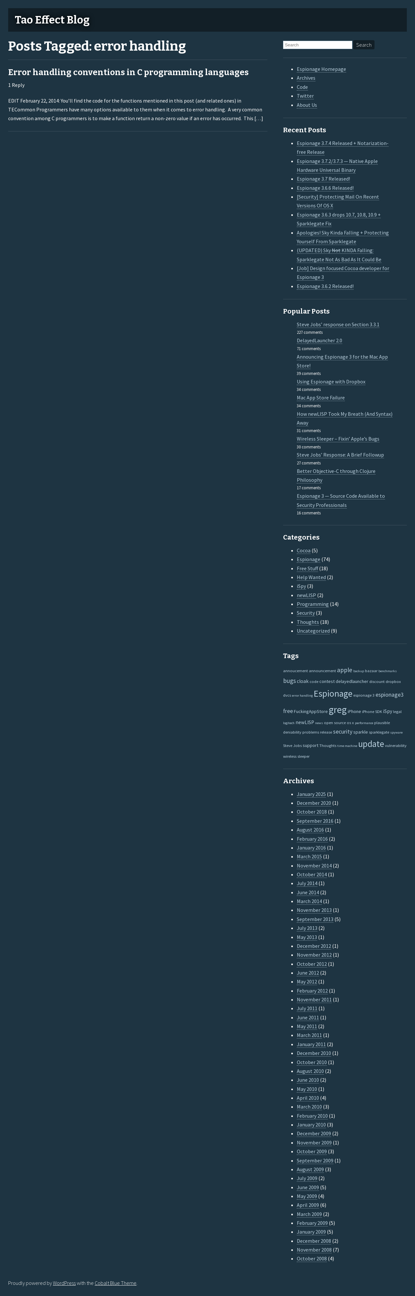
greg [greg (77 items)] (338, 710)
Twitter (305, 95)
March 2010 (309, 1106)
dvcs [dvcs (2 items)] (287, 695)
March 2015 (309, 856)
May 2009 (307, 1196)
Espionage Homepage (321, 69)
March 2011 (309, 1035)
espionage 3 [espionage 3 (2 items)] (364, 695)
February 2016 (312, 838)
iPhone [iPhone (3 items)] (354, 711)
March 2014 (309, 901)
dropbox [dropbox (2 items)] (393, 681)
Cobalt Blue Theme (115, 1283)
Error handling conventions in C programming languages (128, 72)
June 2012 (308, 972)
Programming (313, 604)
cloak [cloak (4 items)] (303, 681)
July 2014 (307, 883)
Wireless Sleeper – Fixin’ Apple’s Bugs (338, 438)
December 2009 (314, 1133)
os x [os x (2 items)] (350, 722)
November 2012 (314, 954)
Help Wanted (311, 577)
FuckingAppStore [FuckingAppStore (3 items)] (311, 711)
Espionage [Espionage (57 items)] (333, 693)
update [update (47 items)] (371, 743)
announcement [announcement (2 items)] (322, 670)
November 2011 (314, 999)
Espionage (308, 559)
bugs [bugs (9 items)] (289, 681)
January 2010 (311, 1124)
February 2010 (312, 1115)
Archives (306, 77)
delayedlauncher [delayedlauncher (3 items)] (352, 681)
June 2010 (308, 1080)
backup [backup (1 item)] (358, 671)
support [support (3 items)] (310, 745)
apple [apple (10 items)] (344, 670)
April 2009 (308, 1205)
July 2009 (307, 1178)
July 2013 (307, 928)
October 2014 (312, 874)
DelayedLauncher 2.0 (319, 340)
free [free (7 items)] (288, 711)
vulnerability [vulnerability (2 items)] (396, 745)
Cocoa (304, 550)
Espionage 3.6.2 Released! (325, 286)
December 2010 (314, 1053)
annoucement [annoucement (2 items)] (295, 670)
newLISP (306, 595)
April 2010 (308, 1097)
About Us (307, 105)
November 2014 (314, 865)
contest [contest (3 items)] (327, 681)
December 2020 (314, 803)
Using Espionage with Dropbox (331, 381)
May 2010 (307, 1089)
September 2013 (315, 919)
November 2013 (314, 910)
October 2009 (312, 1151)
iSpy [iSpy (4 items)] (387, 711)
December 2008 (314, 1241)
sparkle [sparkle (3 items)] (360, 732)
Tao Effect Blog (52, 20)
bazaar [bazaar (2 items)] (371, 670)
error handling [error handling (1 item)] (302, 695)
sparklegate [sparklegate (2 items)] (379, 732)
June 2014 (308, 892)
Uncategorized (313, 630)
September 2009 (315, 1160)
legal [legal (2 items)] (397, 711)
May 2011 (307, 1026)
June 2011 (308, 1017)
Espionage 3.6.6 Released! (325, 188)
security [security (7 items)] (342, 731)
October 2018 (312, 811)
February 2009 (312, 1223)
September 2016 (315, 821)
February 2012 (312, 990)
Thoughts (308, 622)
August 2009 (310, 1169)
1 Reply (16, 85)
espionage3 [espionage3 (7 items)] (389, 694)
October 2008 (312, 1258)
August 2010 (310, 1071)
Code (302, 87)
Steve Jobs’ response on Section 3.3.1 (338, 324)
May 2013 (307, 937)
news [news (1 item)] (319, 723)
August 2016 (310, 829)
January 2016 (311, 847)
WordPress (64, 1283)
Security (306, 612)
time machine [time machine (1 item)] (347, 746)
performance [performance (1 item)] (364, 723)
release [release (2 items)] (326, 732)
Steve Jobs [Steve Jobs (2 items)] (292, 745)
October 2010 (312, 1062)
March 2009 (309, 1214)
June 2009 (308, 1187)
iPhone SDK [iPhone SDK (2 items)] (372, 711)
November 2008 (314, 1249)
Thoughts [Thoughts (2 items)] (327, 745)
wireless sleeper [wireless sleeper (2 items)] (296, 756)
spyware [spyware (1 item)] (396, 732)
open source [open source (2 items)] (335, 722)
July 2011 (307, 1008)
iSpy (301, 586)
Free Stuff (307, 568)
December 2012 (314, 946)
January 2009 (311, 1231)
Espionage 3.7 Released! (323, 178)
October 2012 (312, 964)
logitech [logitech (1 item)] (289, 723)
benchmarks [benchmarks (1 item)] (387, 671)
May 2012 (307, 981)
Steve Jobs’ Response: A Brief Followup (340, 454)
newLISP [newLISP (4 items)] (304, 722)
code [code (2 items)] (314, 681)
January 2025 (311, 794)
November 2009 (314, 1142)
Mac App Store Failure (321, 397)
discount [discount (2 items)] (377, 681)
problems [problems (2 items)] (310, 732)
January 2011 (311, 1044)
